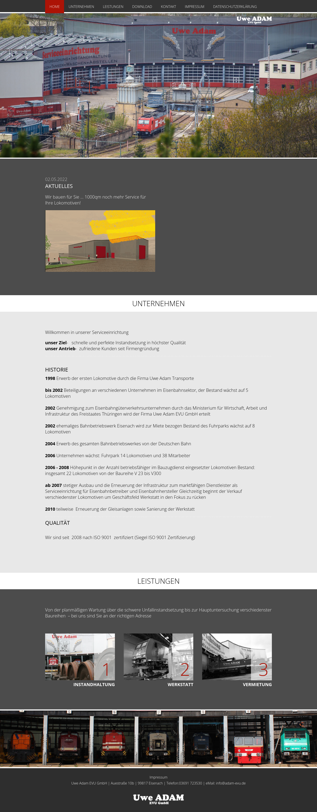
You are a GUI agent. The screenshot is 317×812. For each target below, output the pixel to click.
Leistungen (113, 6)
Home (55, 6)
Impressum (194, 6)
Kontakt (168, 6)
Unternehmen (81, 6)
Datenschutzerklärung (235, 6)
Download (142, 6)
